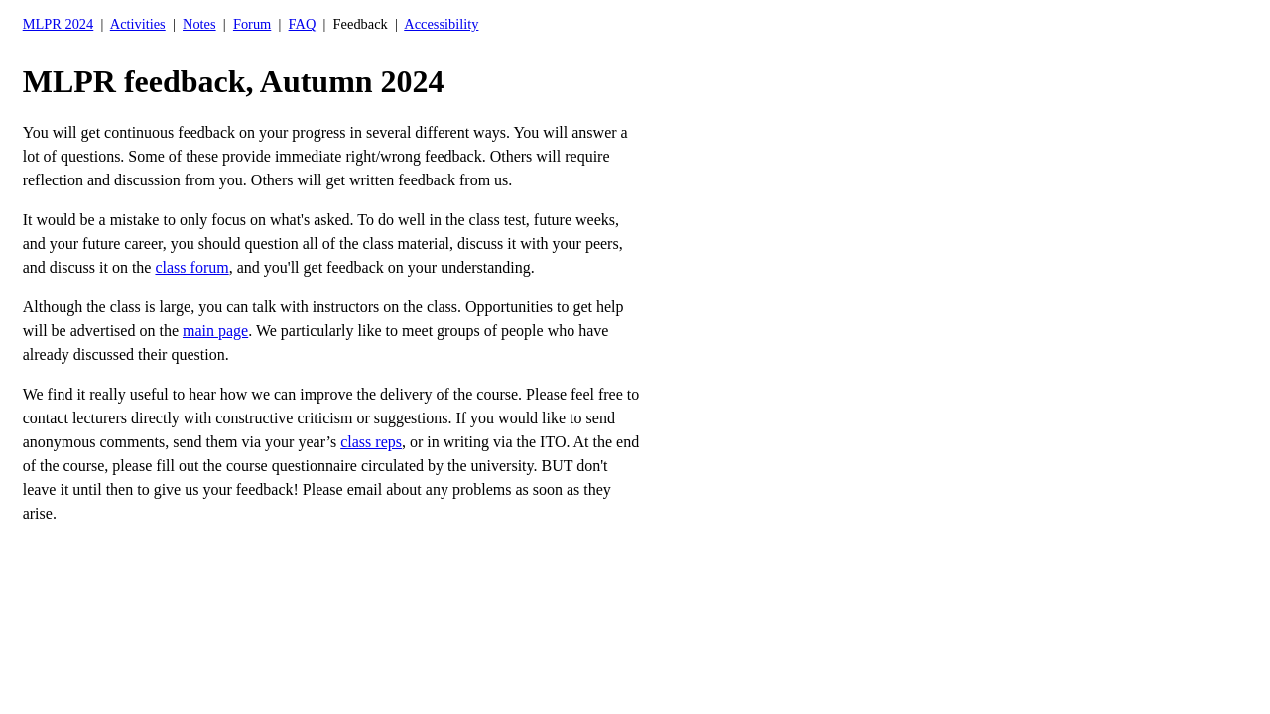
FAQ (303, 24)
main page (215, 330)
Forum (252, 24)
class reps (371, 441)
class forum (191, 267)
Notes (199, 24)
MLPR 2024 (58, 24)
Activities (138, 24)
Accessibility (441, 24)
